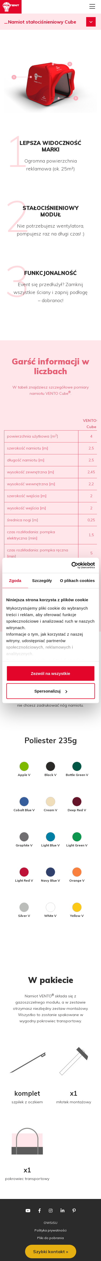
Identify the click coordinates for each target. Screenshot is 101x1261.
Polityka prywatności (50, 1230)
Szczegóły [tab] (42, 580)
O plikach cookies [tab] (77, 580)
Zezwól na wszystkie (50, 673)
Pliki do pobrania (50, 1238)
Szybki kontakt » (50, 1251)
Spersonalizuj (50, 691)
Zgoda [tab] (15, 580)
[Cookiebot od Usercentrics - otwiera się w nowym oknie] (72, 565)
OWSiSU (50, 1223)
